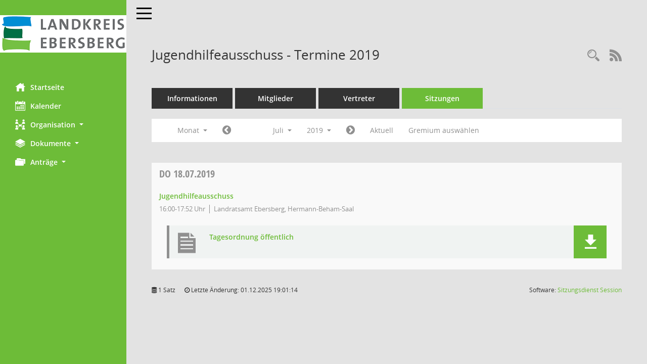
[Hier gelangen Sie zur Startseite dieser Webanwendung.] (63, 34)
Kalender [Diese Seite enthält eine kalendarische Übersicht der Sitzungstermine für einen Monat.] (38, 106)
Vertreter (359, 98)
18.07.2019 (187, 173)
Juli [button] (282, 130)
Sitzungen (442, 98)
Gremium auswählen (443, 130)
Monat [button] (192, 130)
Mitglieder (275, 98)
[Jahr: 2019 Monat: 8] (350, 130)
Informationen (192, 98)
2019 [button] (319, 130)
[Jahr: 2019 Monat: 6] (227, 130)
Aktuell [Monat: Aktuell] (381, 130)
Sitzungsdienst (590, 290)
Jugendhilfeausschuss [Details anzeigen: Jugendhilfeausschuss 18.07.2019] (196, 196)
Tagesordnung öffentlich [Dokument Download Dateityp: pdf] (251, 237)
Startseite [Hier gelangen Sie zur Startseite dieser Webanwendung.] (39, 87)
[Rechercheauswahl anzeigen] (593, 56)
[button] (63, 124)
